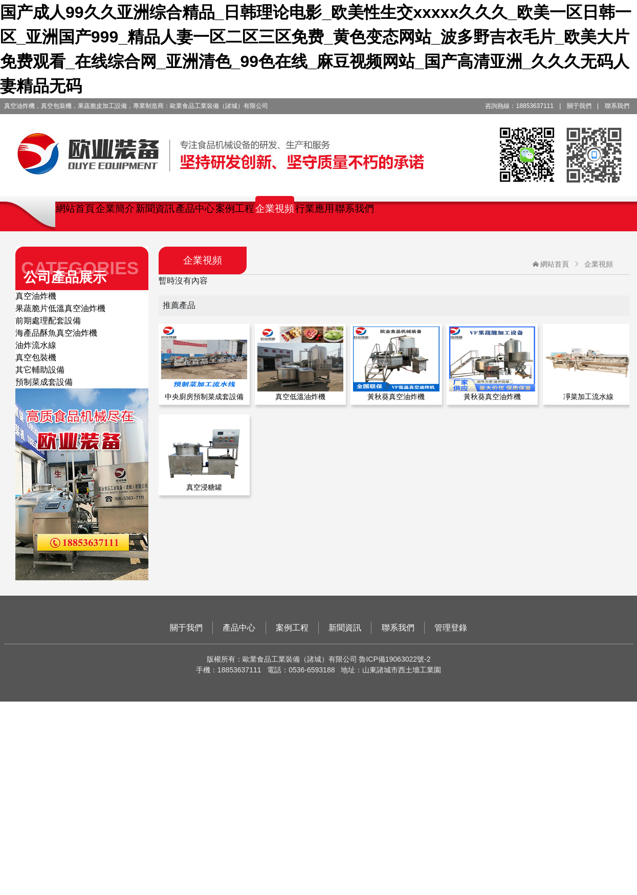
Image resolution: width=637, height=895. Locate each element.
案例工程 (234, 208)
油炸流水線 (35, 345)
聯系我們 (617, 106)
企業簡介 (115, 208)
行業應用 (314, 208)
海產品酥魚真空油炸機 (56, 333)
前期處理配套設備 (48, 320)
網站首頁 (75, 208)
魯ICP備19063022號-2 (394, 659)
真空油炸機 (35, 296)
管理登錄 (450, 627)
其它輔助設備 (39, 369)
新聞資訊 (155, 208)
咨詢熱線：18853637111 (519, 106)
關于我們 (579, 106)
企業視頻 (274, 208)
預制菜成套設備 (44, 382)
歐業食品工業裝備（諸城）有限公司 (319, 147)
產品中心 (194, 208)
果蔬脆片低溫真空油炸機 (60, 308)
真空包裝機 (35, 357)
